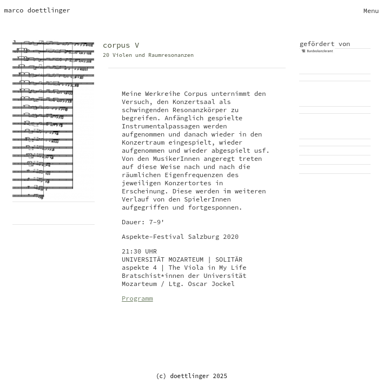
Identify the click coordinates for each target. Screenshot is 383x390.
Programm (137, 298)
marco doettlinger (37, 10)
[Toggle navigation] (371, 10)
